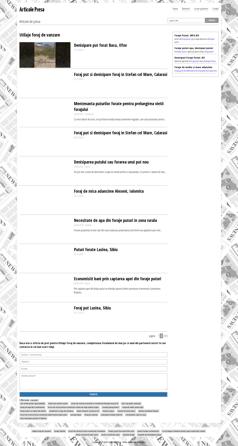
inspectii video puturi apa (132, 407)
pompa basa (76, 415)
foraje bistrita (59, 431)
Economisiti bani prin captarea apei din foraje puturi (117, 278)
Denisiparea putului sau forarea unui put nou (111, 162)
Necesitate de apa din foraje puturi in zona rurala (115, 220)
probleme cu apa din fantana (61, 411)
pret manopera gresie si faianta (33, 418)
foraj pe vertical (91, 415)
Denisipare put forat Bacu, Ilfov (100, 45)
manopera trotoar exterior (111, 415)
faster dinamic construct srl (88, 411)
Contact (215, 8)
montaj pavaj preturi (110, 407)
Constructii (89, 114)
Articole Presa (31, 10)
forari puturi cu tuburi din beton (33, 411)
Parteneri (186, 8)
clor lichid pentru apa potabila (32, 403)
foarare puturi (108, 411)
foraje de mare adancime (208, 70)
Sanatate (88, 225)
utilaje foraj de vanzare (41, 431)
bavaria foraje (128, 435)
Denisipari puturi (180, 51)
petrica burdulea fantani (148, 411)
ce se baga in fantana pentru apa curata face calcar (183, 431)
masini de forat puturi (126, 411)
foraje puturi (209, 51)
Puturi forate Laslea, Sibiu (96, 249)
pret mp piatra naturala (131, 403)
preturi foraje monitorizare (148, 431)
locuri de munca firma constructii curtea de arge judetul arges (73, 407)
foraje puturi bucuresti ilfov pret (121, 431)
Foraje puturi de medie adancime (186, 70)
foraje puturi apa (188, 38)
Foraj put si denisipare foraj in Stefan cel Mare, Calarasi (120, 74)
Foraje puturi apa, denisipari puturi (193, 48)
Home (175, 8)
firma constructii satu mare (87, 435)
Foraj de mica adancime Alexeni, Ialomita (109, 191)
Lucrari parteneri (201, 8)
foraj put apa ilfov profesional (32, 407)
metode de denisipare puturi (149, 435)
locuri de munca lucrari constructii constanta (87, 431)
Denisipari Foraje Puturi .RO (189, 57)
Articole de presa (29, 21)
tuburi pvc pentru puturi (58, 403)
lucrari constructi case (110, 435)
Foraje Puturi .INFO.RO (186, 35)
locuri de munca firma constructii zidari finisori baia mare (43, 415)
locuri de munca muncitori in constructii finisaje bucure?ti (94, 403)
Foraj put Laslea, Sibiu (92, 308)
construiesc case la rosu (136, 415)
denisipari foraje (210, 61)
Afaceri (87, 166)
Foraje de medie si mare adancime (193, 67)
